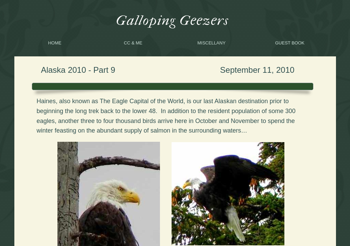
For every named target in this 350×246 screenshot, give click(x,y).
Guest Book (290, 42)
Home (55, 42)
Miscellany (211, 42)
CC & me (133, 42)
